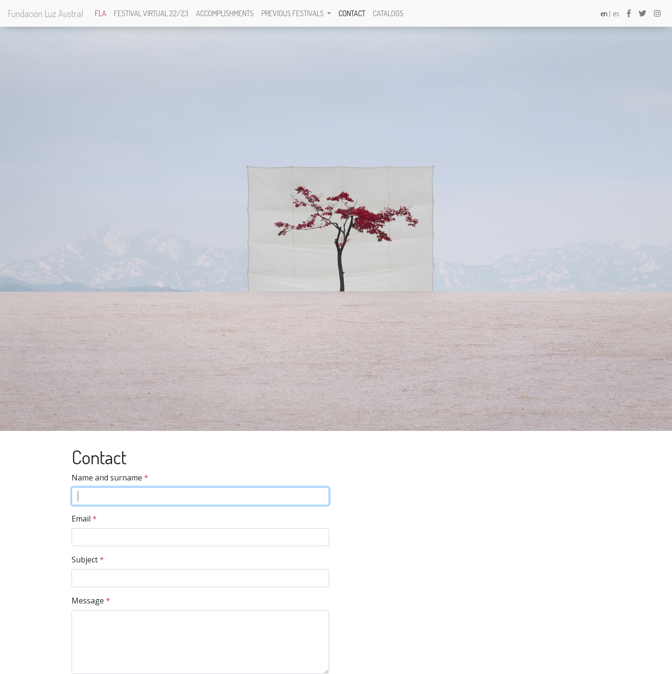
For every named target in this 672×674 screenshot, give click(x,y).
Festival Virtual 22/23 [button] (151, 13)
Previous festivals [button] (293, 13)
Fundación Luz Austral (45, 13)
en (604, 13)
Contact (352, 13)
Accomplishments (225, 13)
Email (81, 518)
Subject (85, 559)
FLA (100, 13)
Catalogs (388, 13)
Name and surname (107, 477)
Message (88, 600)
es (616, 13)
